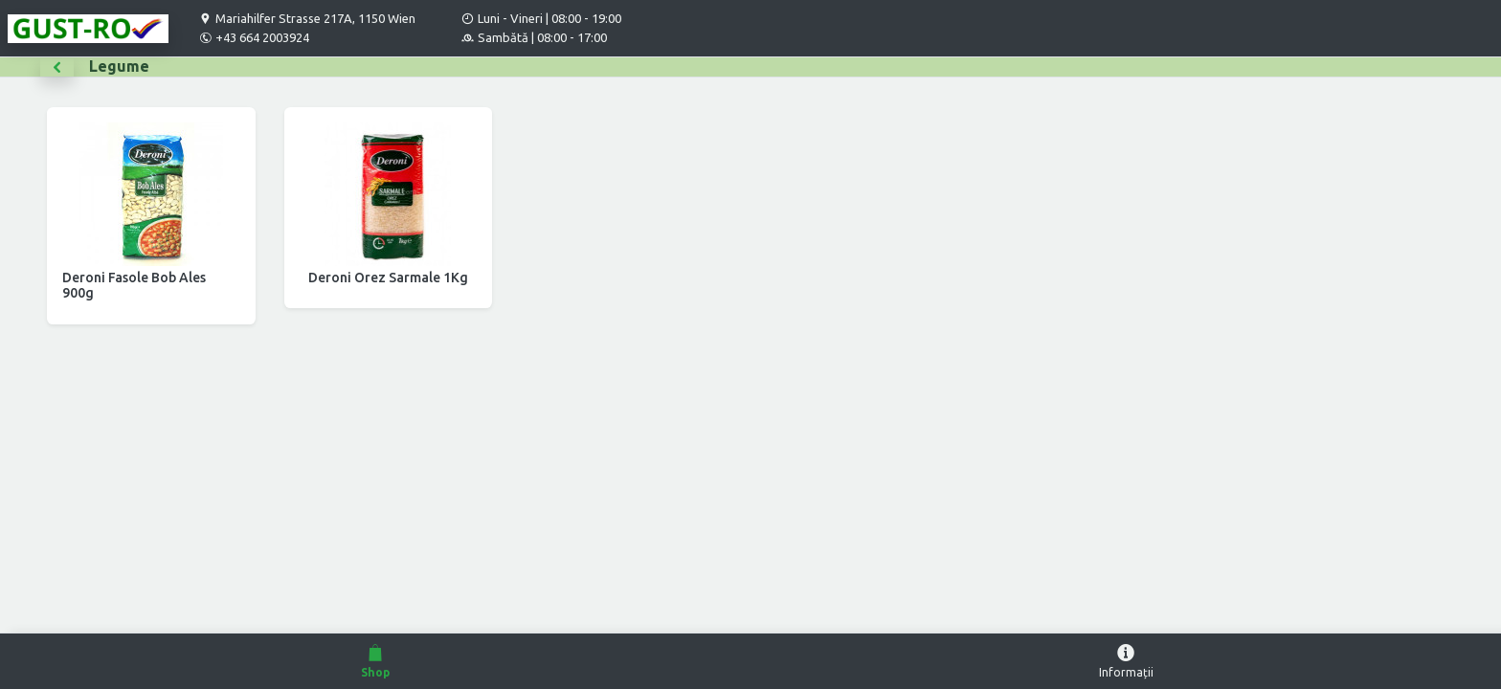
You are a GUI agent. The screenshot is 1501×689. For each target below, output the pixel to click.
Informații (1125, 659)
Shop (375, 659)
